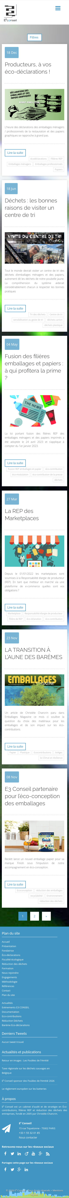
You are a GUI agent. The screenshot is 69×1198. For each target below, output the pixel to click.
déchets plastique (53, 325)
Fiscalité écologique (13, 959)
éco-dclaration (34, 619)
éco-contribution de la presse (48, 474)
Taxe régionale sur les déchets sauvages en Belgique (26, 1070)
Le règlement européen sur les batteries (24, 1088)
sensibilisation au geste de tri (28, 319)
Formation (7, 968)
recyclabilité (36, 895)
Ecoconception (24, 890)
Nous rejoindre (10, 972)
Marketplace (14, 613)
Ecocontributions (42, 752)
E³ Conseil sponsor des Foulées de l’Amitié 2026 (28, 1080)
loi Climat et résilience (51, 757)
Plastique (24, 752)
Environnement (54, 895)
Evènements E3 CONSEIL (15, 1007)
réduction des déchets (51, 901)
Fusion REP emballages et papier (24, 469)
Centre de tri (55, 314)
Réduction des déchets (14, 964)
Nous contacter (28, 1137)
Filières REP (57, 158)
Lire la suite (15, 153)
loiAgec (59, 752)
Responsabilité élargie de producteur (44, 613)
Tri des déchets (38, 314)
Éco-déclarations (11, 955)
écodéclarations (38, 158)
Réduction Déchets (12, 1020)
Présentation (9, 946)
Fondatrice (8, 950)
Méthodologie (9, 981)
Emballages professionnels (49, 164)
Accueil (6, 941)
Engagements (9, 977)
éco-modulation (20, 474)
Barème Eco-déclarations (16, 1025)
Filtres (34, 37)
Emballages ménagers (19, 164)
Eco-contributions (12, 1016)
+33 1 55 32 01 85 (29, 1133)
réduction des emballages (49, 890)
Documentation (10, 1011)
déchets (58, 479)
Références (8, 986)
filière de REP (16, 619)
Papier (12, 752)
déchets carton (54, 319)
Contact (6, 990)
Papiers (59, 169)
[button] (58, 8)
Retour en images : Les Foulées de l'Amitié (25, 1060)
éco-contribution (54, 469)
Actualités (7, 1003)
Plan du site (8, 995)
